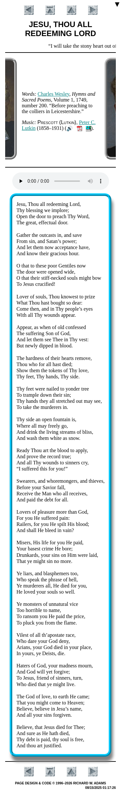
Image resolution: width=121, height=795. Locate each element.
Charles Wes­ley (53, 94)
